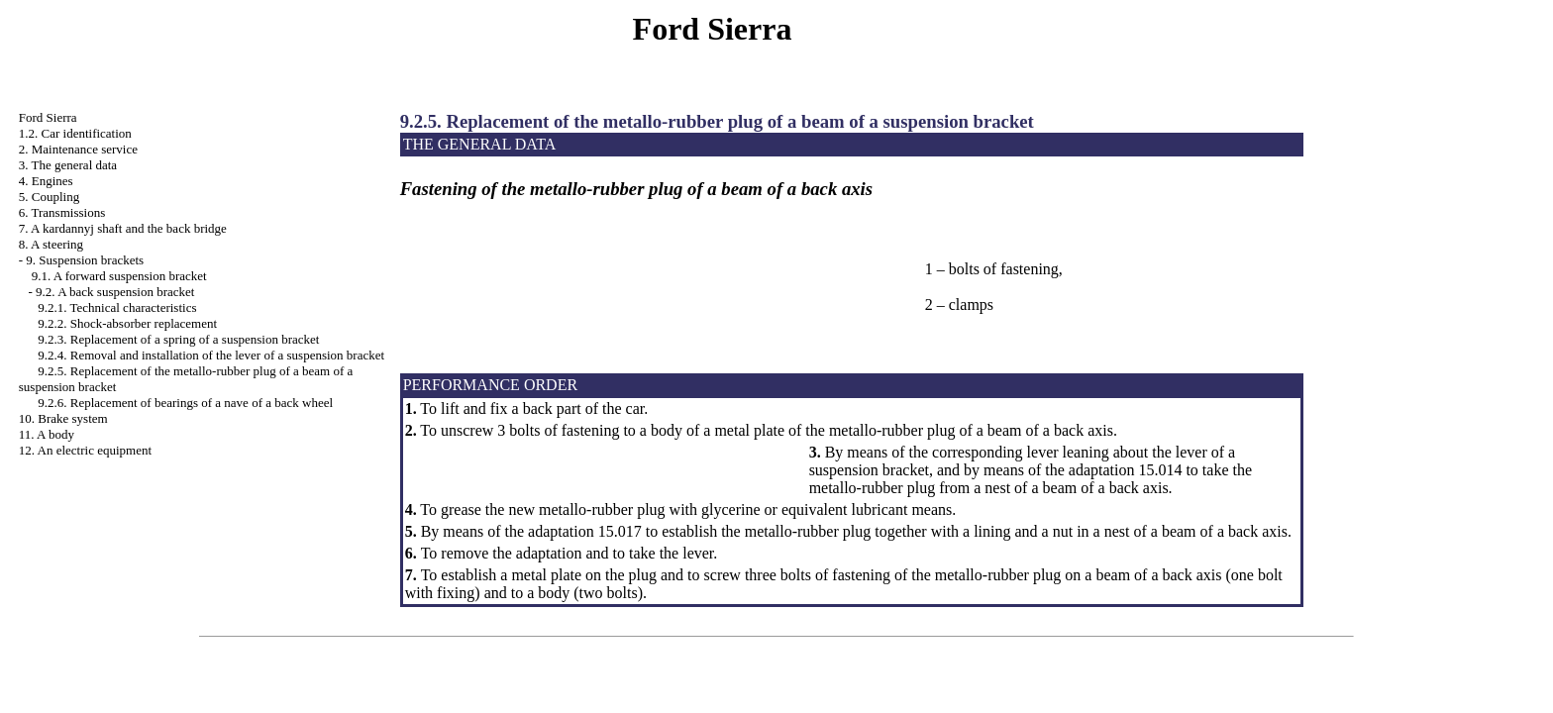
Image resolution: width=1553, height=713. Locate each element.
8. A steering (51, 244)
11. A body (46, 434)
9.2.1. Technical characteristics (117, 307)
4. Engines (46, 180)
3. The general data (68, 164)
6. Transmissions (62, 212)
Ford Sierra (48, 117)
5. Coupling (49, 196)
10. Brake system (63, 418)
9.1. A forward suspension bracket (119, 275)
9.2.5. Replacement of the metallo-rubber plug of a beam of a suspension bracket (717, 121)
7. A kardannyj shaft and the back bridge (123, 228)
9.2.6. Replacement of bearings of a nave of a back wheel (185, 402)
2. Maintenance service (78, 149)
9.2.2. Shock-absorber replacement (127, 323)
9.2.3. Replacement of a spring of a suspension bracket (178, 339)
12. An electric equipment (85, 450)
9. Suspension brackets (85, 260)
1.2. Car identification (75, 133)
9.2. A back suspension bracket (115, 291)
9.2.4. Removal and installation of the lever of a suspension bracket (211, 355)
